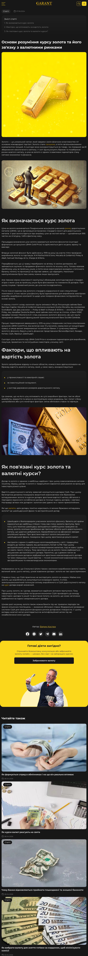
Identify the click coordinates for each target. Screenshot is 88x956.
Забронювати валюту (44, 660)
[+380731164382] (79, 4)
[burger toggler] (3, 4)
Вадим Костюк (48, 626)
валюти (12, 508)
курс (6, 585)
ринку (68, 228)
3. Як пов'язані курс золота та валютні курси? (26, 31)
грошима (50, 144)
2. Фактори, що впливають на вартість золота (26, 27)
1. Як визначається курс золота (19, 23)
